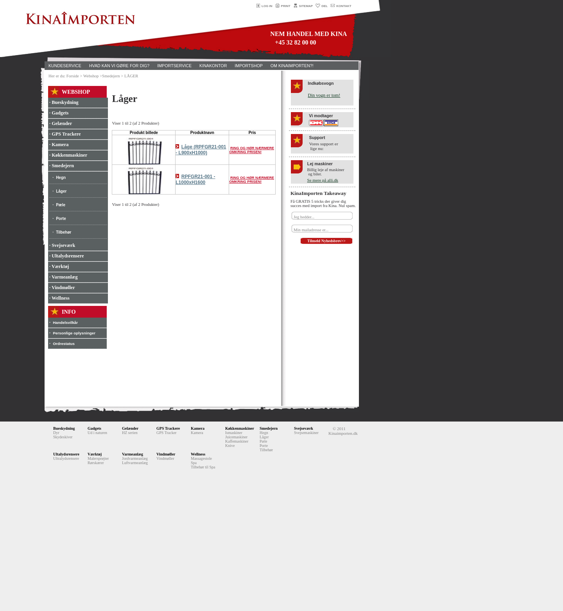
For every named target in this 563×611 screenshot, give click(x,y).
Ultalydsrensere (66, 454)
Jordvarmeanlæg (135, 458)
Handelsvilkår (65, 322)
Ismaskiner (233, 433)
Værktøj (95, 454)
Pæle (60, 205)
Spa (194, 463)
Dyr (56, 433)
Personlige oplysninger (74, 333)
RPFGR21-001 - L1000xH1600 (195, 179)
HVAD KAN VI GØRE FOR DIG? (119, 65)
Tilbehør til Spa (203, 467)
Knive (230, 445)
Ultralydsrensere (66, 458)
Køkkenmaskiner (239, 428)
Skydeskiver (62, 437)
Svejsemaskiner (306, 433)
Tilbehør (63, 232)
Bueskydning (64, 428)
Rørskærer (96, 463)
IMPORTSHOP (248, 65)
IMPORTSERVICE (174, 65)
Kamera (197, 428)
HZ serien (130, 433)
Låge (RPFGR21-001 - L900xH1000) (201, 149)
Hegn (61, 177)
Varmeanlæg (132, 454)
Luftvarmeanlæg (135, 463)
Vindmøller (166, 454)
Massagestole (201, 458)
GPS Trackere (168, 428)
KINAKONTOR (213, 65)
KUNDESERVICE (64, 65)
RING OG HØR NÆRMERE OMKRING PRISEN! (251, 150)
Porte (61, 218)
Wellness (198, 454)
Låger (61, 191)
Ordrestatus (64, 343)
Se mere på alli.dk (322, 180)
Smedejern (269, 428)
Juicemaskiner (236, 437)
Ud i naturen (97, 433)
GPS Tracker (166, 433)
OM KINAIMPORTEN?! (292, 65)
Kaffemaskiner (236, 441)
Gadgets (94, 428)
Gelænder (130, 428)
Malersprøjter (98, 458)
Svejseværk (303, 428)
